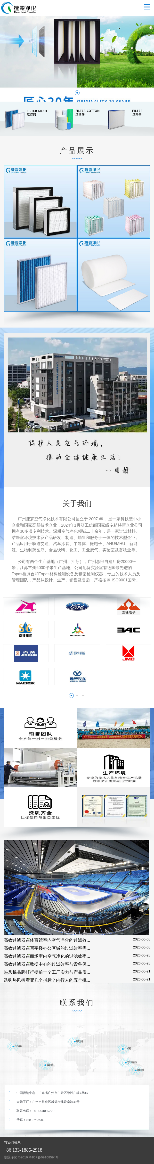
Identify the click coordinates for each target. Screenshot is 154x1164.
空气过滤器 (22, 8)
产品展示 (77, 150)
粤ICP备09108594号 (44, 1157)
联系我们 (77, 1003)
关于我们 (77, 503)
